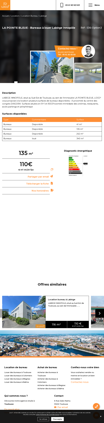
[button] (99, 313)
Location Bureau (29, 16)
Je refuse (43, 419)
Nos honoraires (40, 190)
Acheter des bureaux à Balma (51, 389)
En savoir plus (12, 409)
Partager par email (38, 176)
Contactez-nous (80, 382)
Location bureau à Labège (61, 299)
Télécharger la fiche (37, 183)
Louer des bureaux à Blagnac (17, 379)
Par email (61, 407)
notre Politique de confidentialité (47, 414)
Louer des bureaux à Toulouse (17, 372)
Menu (94, 5)
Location (15, 16)
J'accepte (57, 419)
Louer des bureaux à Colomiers (18, 376)
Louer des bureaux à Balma (16, 382)
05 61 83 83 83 (70, 5)
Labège (43, 16)
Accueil (5, 16)
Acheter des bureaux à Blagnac (52, 385)
